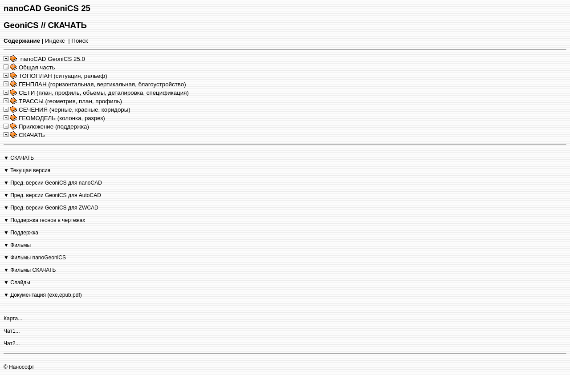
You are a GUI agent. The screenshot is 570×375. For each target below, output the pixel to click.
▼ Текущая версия (27, 170)
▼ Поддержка (21, 233)
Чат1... (12, 331)
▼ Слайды (17, 282)
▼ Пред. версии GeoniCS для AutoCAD (52, 195)
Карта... (13, 318)
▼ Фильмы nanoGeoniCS (35, 257)
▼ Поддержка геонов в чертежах (44, 220)
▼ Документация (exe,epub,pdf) (43, 295)
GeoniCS (21, 25)
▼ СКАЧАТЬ (19, 158)
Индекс (55, 40)
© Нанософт (19, 367)
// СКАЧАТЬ (64, 25)
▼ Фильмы (17, 245)
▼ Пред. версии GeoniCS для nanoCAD (53, 183)
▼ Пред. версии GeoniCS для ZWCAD (51, 208)
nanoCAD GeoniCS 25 (47, 8)
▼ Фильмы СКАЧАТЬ (30, 270)
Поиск (79, 40)
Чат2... (12, 343)
